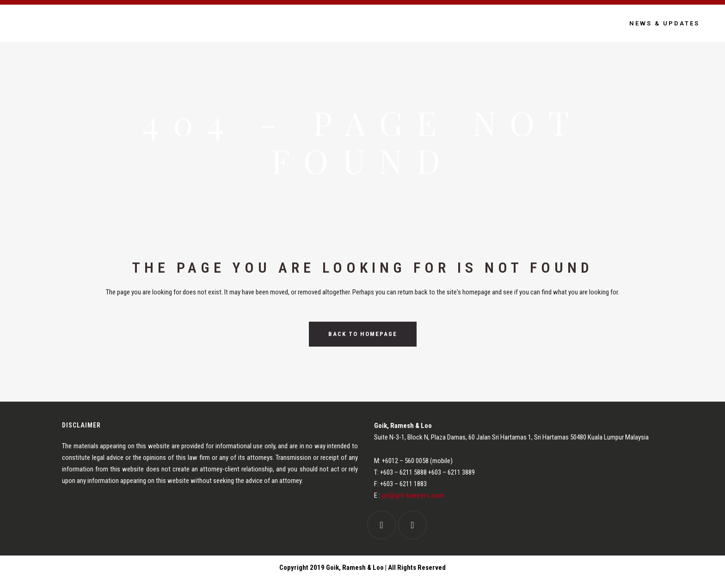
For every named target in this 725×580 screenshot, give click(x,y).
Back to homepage (362, 333)
